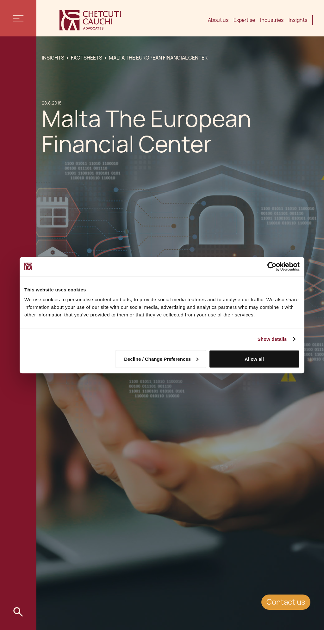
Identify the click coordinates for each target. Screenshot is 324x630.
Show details (272, 338)
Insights (298, 20)
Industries (272, 20)
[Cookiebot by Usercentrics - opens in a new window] (272, 266)
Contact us (285, 602)
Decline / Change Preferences (161, 358)
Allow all (254, 358)
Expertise (244, 20)
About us (218, 20)
